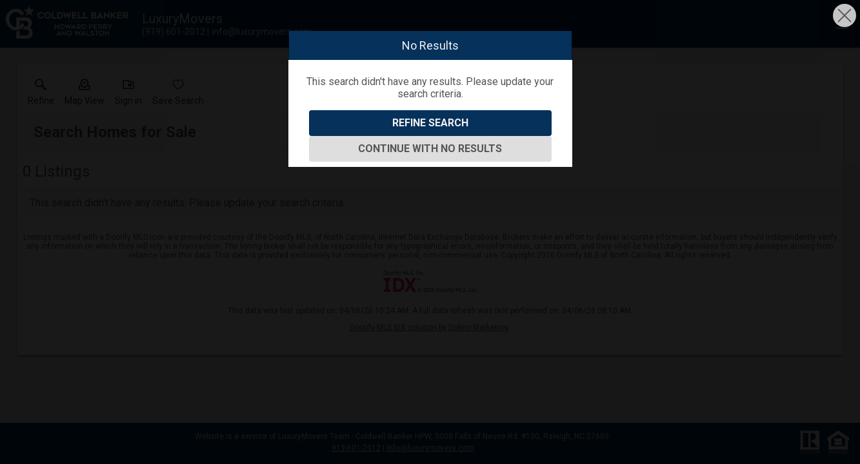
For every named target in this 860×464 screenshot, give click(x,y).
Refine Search (430, 123)
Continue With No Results (430, 148)
